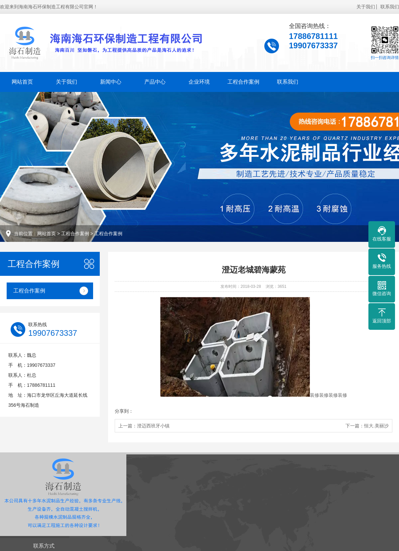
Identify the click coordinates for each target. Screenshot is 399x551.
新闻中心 (110, 82)
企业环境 (199, 82)
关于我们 (365, 6)
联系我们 (389, 6)
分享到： (124, 411)
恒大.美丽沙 (376, 425)
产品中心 (155, 82)
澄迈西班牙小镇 (153, 425)
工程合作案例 (243, 82)
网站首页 (22, 82)
